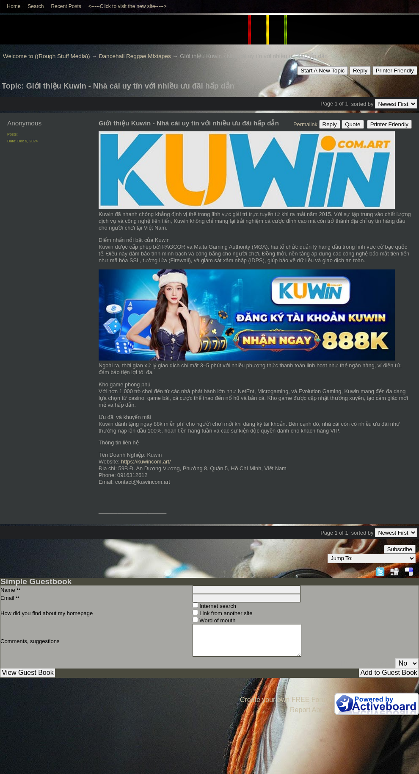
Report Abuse (310, 709)
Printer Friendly (395, 70)
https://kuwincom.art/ (146, 461)
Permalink (305, 124)
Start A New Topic (322, 70)
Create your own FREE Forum (285, 699)
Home (13, 6)
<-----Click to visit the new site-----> (127, 6)
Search (36, 6)
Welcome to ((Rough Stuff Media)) (46, 56)
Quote (352, 124)
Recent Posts (66, 6)
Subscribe (399, 549)
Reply (360, 70)
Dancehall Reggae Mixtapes (135, 56)
